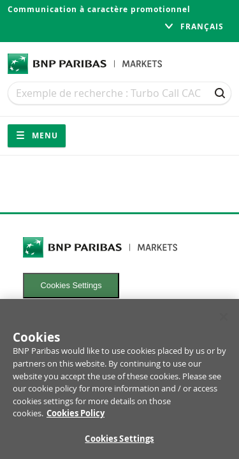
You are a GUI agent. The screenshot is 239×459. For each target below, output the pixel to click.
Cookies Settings (71, 285)
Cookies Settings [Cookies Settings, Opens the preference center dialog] (119, 442)
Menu (36, 135)
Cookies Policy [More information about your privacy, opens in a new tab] (76, 417)
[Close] (224, 321)
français (194, 26)
